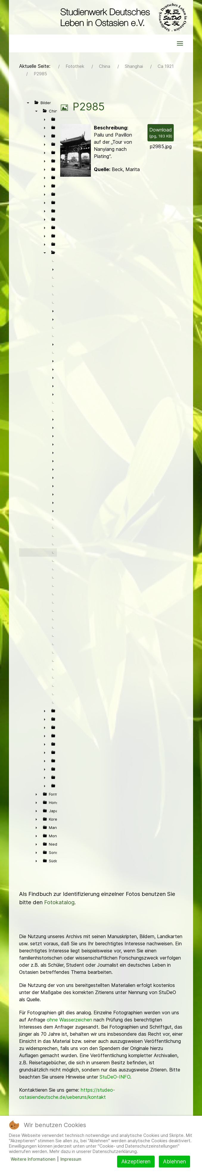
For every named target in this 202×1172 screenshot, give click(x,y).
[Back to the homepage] (122, 17)
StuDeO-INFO (115, 1077)
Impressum (70, 1159)
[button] (180, 43)
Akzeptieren (135, 1161)
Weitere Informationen (33, 1159)
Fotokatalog (59, 902)
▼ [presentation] (28, 102)
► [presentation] (45, 119)
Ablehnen (174, 1161)
